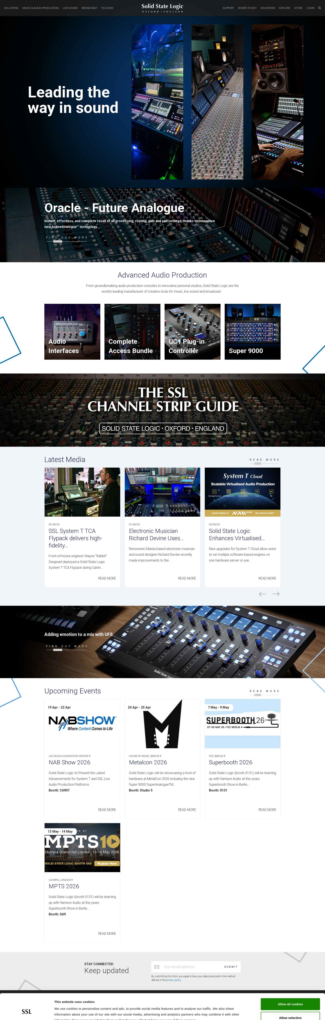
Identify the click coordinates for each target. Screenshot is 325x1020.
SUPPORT (228, 8)
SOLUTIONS (11, 8)
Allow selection (290, 995)
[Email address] (192, 967)
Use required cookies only (290, 1009)
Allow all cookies (290, 982)
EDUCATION (268, 8)
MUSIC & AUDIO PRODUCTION (41, 8)
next (276, 593)
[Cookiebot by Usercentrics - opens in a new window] (27, 1012)
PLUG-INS (107, 8)
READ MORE (265, 459)
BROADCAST (89, 8)
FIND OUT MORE (67, 237)
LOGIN (310, 8)
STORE (298, 8)
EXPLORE (284, 8)
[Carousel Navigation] (162, 593)
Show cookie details (221, 1012)
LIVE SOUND (70, 8)
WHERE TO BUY (247, 8)
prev (262, 593)
